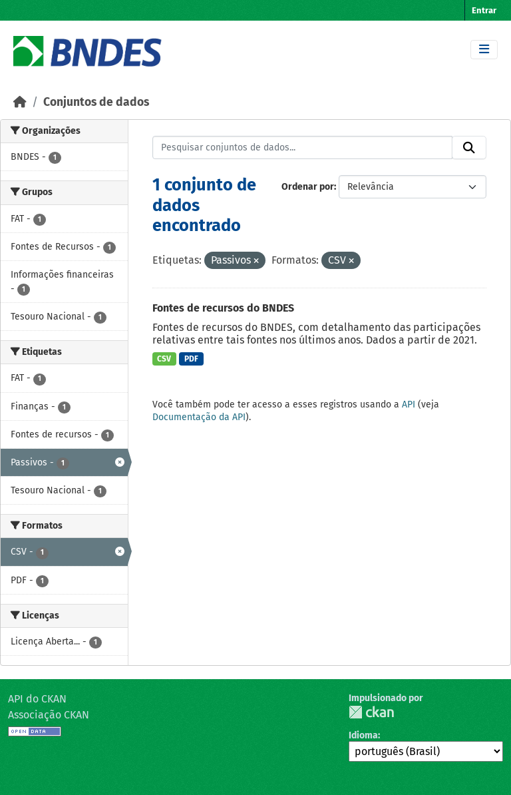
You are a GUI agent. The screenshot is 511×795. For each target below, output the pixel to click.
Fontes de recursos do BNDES (223, 308)
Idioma (363, 735)
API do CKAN (37, 698)
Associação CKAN (48, 714)
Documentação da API (199, 417)
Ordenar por (307, 186)
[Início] (20, 102)
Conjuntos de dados (96, 102)
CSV (164, 359)
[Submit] (469, 148)
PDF (191, 359)
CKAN (371, 712)
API (408, 404)
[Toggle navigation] (484, 49)
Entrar (484, 10)
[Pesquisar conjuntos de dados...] (302, 148)
